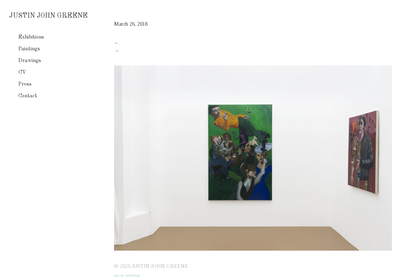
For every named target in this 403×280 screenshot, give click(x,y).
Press (25, 84)
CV (22, 72)
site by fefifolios (127, 275)
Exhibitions (31, 37)
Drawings (29, 60)
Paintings (29, 48)
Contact (27, 95)
